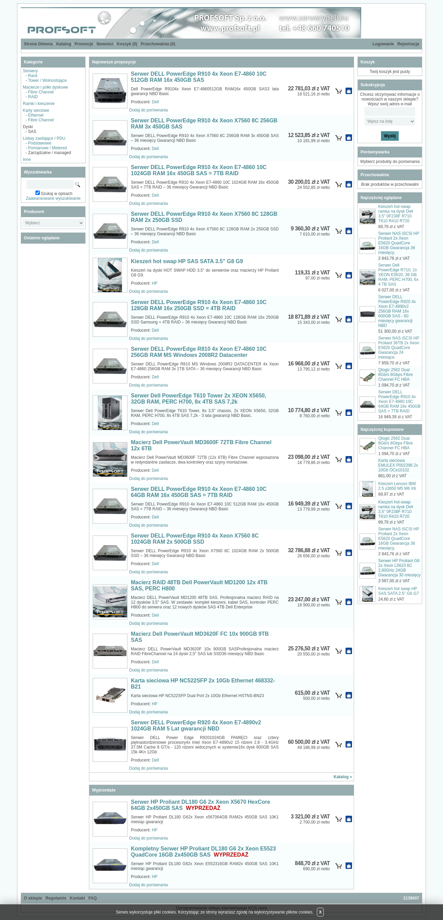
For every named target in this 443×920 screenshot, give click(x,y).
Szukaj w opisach (57, 193)
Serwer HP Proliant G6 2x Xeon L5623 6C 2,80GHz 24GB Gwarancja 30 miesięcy (399, 567)
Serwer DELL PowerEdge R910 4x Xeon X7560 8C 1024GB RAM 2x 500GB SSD (195, 539)
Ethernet (35, 115)
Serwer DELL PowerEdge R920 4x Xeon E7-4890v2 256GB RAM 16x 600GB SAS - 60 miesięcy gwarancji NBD (397, 311)
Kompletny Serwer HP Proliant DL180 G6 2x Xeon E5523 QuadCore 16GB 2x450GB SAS (203, 852)
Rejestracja (408, 44)
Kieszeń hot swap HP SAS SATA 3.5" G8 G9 (187, 261)
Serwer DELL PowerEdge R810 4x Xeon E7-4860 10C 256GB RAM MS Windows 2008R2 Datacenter (198, 352)
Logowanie (383, 44)
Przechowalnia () (158, 44)
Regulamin (55, 898)
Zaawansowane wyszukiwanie (53, 198)
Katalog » (343, 776)
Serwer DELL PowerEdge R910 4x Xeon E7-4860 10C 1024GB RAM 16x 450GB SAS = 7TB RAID (198, 170)
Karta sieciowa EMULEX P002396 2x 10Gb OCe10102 (398, 465)
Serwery (30, 71)
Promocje (84, 44)
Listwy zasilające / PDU (44, 138)
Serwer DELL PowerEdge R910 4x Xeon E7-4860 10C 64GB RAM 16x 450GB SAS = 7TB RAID (198, 492)
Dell (155, 102)
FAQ (92, 898)
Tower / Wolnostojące (47, 80)
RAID (33, 96)
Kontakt (77, 898)
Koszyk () (127, 44)
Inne (27, 159)
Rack (32, 75)
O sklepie (33, 898)
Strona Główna (38, 44)
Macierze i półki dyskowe (45, 87)
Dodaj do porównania (148, 110)
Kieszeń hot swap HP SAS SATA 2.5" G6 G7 (398, 591)
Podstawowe (39, 143)
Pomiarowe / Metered (47, 148)
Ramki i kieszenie (39, 103)
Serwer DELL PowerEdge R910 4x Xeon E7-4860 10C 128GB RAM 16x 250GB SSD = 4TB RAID (198, 305)
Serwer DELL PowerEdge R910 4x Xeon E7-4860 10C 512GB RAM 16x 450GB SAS (198, 77)
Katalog (63, 44)
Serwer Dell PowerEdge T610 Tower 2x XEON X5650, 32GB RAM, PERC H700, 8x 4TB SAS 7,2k (198, 399)
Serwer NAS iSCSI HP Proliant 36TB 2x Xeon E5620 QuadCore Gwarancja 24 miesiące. (398, 348)
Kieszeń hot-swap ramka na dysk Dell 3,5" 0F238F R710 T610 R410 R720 (395, 213)
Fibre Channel (41, 92)
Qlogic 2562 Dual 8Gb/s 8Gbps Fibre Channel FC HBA (395, 374)
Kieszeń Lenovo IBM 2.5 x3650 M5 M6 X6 (397, 486)
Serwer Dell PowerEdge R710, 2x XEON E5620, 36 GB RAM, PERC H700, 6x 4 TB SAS (398, 275)
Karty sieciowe (36, 110)
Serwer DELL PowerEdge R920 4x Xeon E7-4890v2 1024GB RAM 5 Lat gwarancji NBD (196, 726)
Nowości (104, 44)
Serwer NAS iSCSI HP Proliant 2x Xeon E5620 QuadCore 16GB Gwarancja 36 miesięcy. (398, 243)
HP (154, 283)
